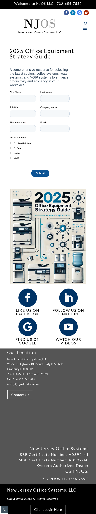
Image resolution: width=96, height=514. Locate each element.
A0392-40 (79, 460)
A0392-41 (78, 454)
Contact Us (20, 394)
